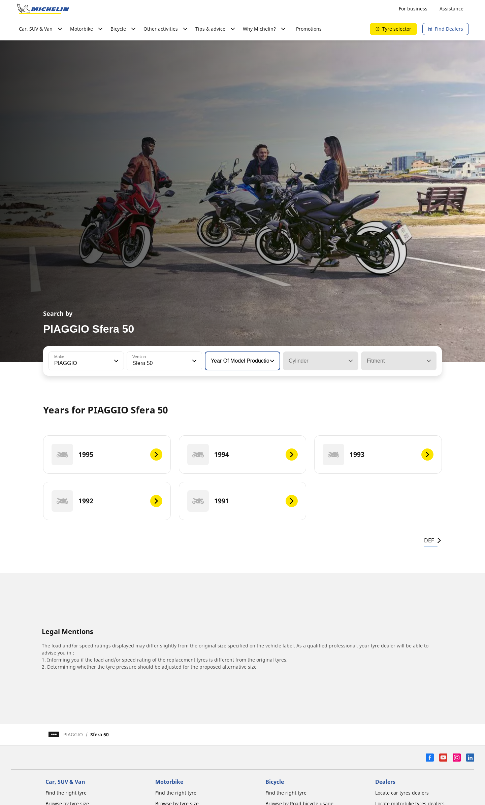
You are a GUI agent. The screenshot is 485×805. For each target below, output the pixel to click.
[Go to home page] (43, 9)
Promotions (309, 29)
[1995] (107, 454)
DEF (433, 540)
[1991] (242, 501)
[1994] (242, 454)
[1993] (378, 454)
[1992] (107, 501)
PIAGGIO (73, 734)
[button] (115, 361)
